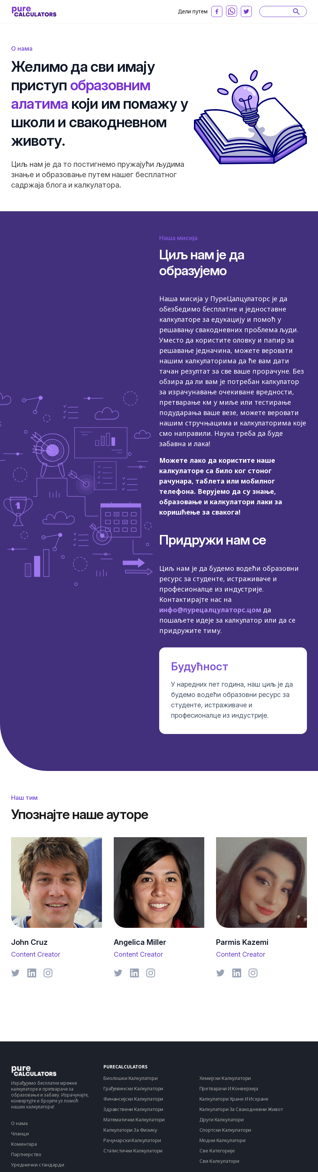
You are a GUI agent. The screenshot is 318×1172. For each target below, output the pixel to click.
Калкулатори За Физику (130, 1130)
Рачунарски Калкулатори (132, 1140)
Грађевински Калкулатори (133, 1088)
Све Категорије (217, 1151)
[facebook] (216, 11)
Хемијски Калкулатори (225, 1078)
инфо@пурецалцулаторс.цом (210, 609)
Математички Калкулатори (134, 1119)
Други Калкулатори (221, 1119)
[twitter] (246, 11)
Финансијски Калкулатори (133, 1099)
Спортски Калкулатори (225, 1130)
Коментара (24, 1144)
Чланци (20, 1133)
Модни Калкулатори (222, 1140)
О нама (19, 1123)
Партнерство (26, 1154)
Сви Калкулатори (219, 1161)
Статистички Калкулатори (133, 1151)
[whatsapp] (231, 11)
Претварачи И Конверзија (228, 1088)
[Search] (279, 11)
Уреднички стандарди (37, 1165)
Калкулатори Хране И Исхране (234, 1099)
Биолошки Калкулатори (130, 1078)
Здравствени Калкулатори (133, 1109)
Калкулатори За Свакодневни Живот (241, 1109)
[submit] (296, 11)
